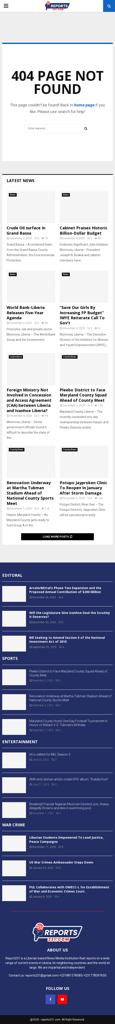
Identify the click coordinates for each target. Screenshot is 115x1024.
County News (69, 357)
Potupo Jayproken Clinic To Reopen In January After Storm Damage (83, 488)
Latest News (20, 180)
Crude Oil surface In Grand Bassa (26, 230)
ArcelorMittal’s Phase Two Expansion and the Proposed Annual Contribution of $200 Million (65, 590)
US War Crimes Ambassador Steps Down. (61, 862)
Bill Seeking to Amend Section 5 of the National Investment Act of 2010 (67, 639)
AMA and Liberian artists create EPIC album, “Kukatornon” (68, 779)
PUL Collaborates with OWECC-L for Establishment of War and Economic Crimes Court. (69, 889)
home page (84, 105)
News (13, 194)
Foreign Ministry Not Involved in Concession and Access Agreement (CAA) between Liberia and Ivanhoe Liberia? (29, 400)
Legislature (16, 357)
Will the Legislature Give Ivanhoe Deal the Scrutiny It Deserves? (69, 615)
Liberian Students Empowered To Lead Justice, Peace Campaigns (66, 839)
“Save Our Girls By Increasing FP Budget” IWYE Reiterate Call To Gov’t (82, 315)
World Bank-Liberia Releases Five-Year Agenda (26, 312)
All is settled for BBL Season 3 (49, 754)
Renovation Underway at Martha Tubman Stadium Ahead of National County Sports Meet (30, 493)
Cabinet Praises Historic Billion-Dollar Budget (83, 230)
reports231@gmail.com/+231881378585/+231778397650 (65, 975)
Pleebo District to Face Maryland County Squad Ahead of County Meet (83, 395)
